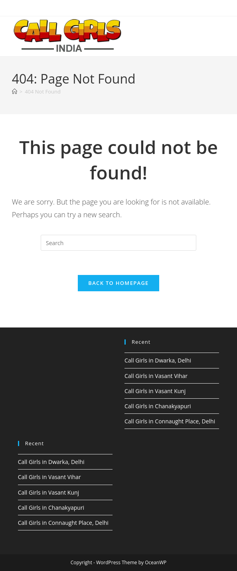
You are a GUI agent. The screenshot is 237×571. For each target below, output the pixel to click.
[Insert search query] (118, 243)
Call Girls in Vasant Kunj (155, 391)
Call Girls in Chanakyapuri (157, 406)
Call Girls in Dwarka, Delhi (157, 360)
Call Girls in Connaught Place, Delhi (169, 421)
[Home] (14, 91)
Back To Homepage (118, 282)
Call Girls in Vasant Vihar (156, 376)
